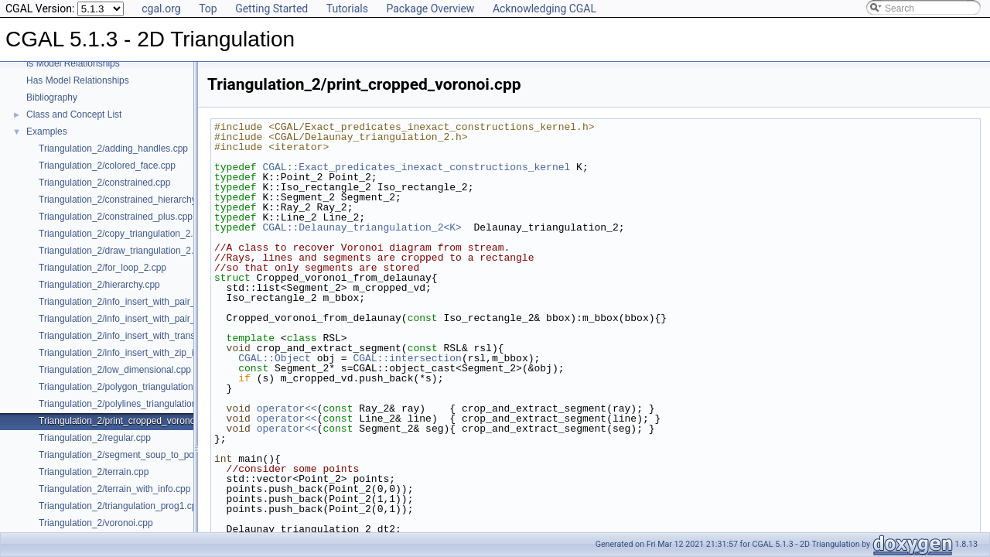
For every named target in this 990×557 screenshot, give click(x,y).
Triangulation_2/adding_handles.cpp (113, 148)
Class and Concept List (73, 114)
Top (208, 8)
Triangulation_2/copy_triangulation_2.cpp (123, 233)
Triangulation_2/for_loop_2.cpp (102, 267)
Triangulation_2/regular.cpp (95, 437)
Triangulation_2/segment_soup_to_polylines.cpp (138, 454)
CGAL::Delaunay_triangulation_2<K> (361, 227)
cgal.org (161, 8)
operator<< (287, 408)
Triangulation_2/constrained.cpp (104, 182)
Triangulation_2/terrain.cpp (93, 471)
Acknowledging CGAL (544, 8)
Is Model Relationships (73, 63)
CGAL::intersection (407, 358)
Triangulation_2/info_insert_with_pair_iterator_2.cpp (145, 301)
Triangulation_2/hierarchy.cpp (99, 284)
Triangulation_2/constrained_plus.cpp (116, 216)
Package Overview (430, 8)
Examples (46, 131)
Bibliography (51, 97)
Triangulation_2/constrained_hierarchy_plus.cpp (137, 199)
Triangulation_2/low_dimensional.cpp (115, 369)
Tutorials (347, 8)
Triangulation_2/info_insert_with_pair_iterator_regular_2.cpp (162, 318)
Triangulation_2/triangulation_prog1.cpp (120, 506)
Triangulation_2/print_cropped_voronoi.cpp (127, 420)
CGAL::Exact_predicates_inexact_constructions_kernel (416, 167)
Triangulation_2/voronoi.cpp (96, 523)
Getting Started (271, 8)
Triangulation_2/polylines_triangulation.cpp (126, 403)
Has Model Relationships (77, 80)
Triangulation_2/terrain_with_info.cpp (114, 489)
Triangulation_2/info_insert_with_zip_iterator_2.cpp (143, 352)
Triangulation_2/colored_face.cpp (107, 165)
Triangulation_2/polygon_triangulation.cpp (124, 386)
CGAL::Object (274, 358)
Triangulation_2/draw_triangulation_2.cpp (124, 250)
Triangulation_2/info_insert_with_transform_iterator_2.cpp (157, 335)
